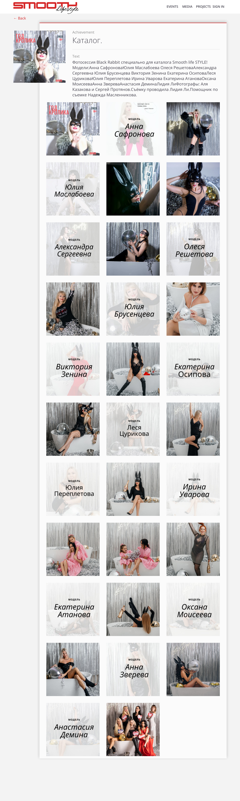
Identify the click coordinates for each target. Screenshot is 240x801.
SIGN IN (218, 7)
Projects (203, 7)
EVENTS (172, 7)
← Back (19, 18)
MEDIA (187, 7)
